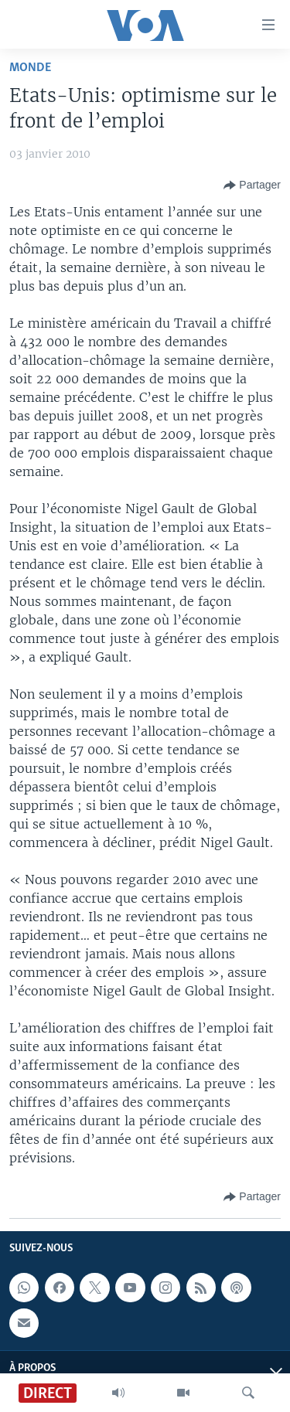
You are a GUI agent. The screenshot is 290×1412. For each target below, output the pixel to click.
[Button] (252, 185)
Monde (30, 67)
